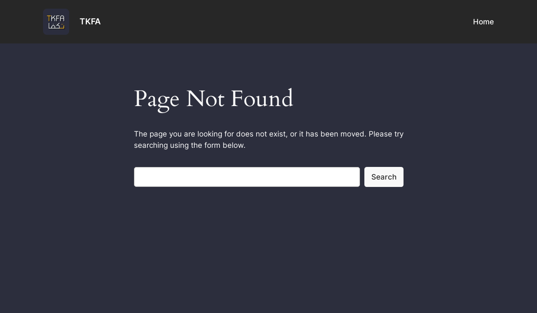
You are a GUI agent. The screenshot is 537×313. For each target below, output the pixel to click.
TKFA (90, 22)
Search (384, 177)
